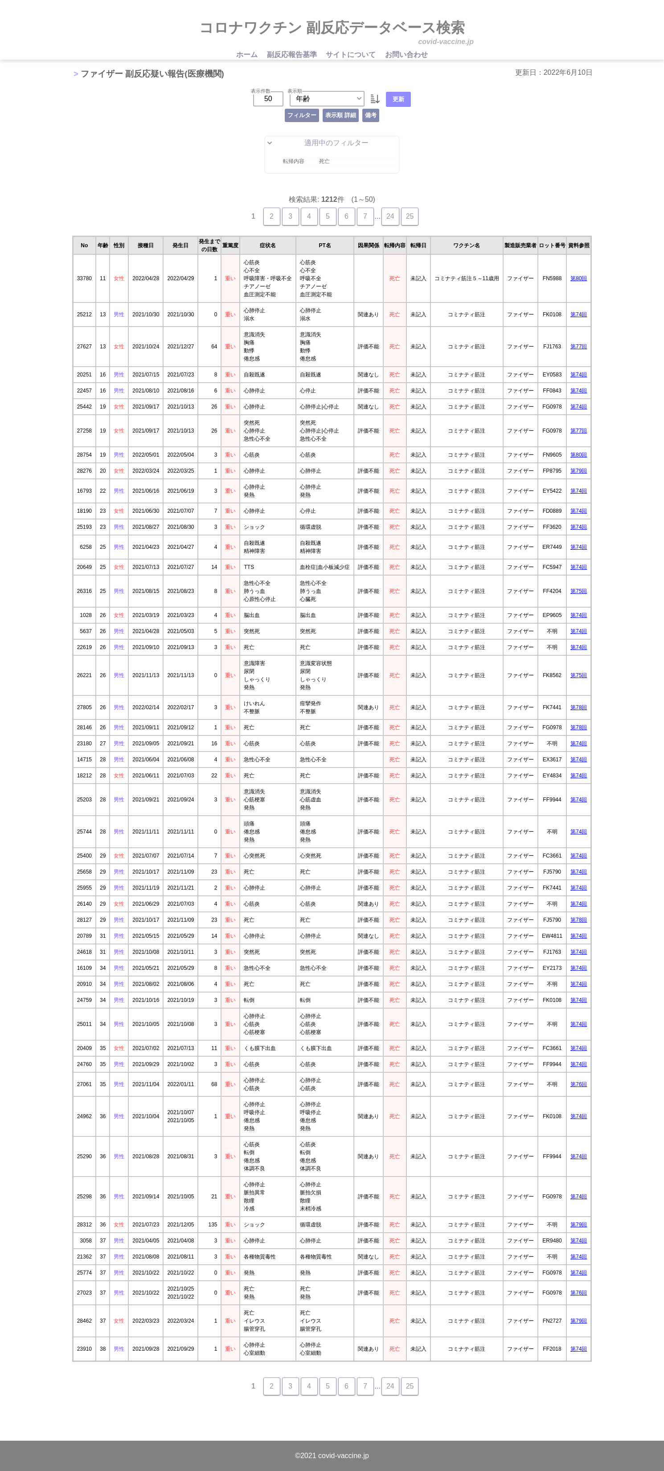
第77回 (578, 346)
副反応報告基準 (293, 54)
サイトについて (351, 54)
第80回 (578, 278)
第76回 (578, 1084)
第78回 (578, 707)
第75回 (578, 591)
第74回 (578, 314)
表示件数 (261, 91)
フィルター (301, 115)
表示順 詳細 (340, 115)
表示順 (294, 91)
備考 (371, 115)
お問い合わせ (406, 54)
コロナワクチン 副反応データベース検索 (332, 28)
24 (390, 216)
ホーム (247, 54)
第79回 (578, 471)
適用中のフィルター (318, 143)
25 (410, 216)
